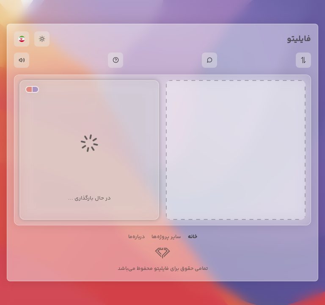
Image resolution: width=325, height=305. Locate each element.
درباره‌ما (136, 237)
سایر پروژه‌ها (166, 237)
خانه (192, 237)
